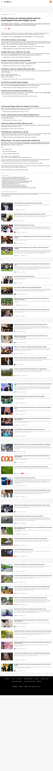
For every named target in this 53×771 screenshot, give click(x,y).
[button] (7, 28)
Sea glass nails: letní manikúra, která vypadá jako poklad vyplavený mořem (13, 177)
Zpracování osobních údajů (29, 681)
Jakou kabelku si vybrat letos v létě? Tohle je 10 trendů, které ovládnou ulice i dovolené (15, 178)
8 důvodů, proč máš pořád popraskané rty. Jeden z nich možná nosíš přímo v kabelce (15, 182)
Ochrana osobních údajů (16, 681)
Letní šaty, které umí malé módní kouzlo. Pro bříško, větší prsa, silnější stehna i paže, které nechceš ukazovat (19, 187)
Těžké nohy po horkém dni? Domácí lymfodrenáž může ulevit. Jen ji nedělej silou (14, 186)
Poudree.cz (6, 14)
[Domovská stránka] (1, 14)
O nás (13, 678)
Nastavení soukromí (45, 678)
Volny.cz (26, 686)
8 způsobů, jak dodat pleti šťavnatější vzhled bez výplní (10, 183)
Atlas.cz (20, 686)
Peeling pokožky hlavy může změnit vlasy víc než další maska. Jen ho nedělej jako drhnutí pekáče (17, 181)
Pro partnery (6, 678)
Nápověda (39, 681)
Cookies (36, 678)
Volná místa (19, 678)
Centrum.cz (14, 686)
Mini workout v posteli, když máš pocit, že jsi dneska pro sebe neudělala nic (14, 185)
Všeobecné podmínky (28, 678)
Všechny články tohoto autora (5, 195)
